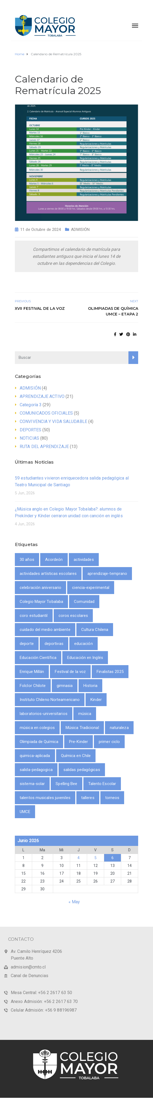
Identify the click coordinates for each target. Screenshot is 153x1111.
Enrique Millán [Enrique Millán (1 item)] (32, 671)
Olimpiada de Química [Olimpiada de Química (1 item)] (39, 741)
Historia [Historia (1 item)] (90, 685)
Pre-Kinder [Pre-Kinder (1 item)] (78, 741)
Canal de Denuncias (29, 975)
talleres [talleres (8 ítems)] (87, 797)
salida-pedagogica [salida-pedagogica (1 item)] (36, 769)
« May (74, 901)
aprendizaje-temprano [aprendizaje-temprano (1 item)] (107, 573)
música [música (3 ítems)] (84, 713)
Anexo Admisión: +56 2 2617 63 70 (44, 1001)
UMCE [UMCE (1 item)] (25, 811)
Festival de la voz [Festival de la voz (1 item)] (70, 671)
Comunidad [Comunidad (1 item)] (84, 601)
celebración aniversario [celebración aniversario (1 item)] (40, 587)
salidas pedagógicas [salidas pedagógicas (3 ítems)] (81, 769)
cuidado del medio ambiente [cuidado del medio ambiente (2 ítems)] (45, 629)
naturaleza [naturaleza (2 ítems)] (119, 727)
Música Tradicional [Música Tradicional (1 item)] (82, 727)
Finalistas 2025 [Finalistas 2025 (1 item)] (110, 671)
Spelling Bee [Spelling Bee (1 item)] (66, 783)
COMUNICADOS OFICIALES (46, 413)
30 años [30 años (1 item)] (27, 559)
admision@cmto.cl (28, 967)
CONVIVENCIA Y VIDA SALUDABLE (53, 421)
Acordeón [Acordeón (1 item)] (54, 559)
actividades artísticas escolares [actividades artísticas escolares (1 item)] (48, 573)
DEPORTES (30, 429)
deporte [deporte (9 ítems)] (27, 643)
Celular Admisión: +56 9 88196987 (44, 1010)
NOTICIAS (29, 438)
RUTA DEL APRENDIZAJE (44, 446)
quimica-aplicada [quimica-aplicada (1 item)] (35, 755)
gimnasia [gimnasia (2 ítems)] (65, 685)
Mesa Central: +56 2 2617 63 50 (41, 992)
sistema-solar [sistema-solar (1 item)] (32, 783)
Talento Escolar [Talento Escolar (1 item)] (102, 783)
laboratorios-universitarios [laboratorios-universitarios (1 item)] (43, 713)
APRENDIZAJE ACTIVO (42, 396)
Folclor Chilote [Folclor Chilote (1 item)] (33, 685)
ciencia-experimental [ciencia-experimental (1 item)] (90, 587)
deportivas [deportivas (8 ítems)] (54, 643)
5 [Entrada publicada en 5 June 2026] (95, 858)
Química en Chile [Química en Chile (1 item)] (76, 755)
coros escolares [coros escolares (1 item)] (73, 615)
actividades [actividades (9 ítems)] (84, 559)
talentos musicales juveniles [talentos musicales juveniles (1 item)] (45, 797)
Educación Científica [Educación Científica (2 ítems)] (38, 657)
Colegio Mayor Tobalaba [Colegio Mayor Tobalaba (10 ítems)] (41, 601)
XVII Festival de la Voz (40, 308)
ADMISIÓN (80, 229)
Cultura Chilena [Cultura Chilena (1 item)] (94, 629)
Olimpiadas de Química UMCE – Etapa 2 (113, 311)
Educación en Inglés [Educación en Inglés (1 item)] (85, 657)
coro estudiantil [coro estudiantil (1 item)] (34, 615)
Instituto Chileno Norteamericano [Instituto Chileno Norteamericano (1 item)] (50, 699)
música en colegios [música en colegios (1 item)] (37, 727)
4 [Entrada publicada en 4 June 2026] (78, 858)
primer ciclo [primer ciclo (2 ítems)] (109, 741)
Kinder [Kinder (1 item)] (96, 699)
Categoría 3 (31, 404)
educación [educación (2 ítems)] (83, 643)
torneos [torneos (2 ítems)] (112, 797)
